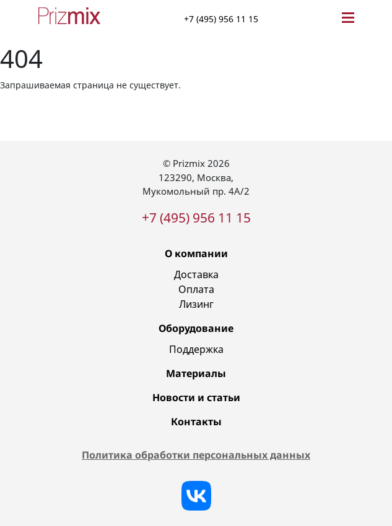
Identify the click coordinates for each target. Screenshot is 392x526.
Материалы (196, 373)
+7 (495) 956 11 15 (221, 19)
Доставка (196, 274)
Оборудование (196, 328)
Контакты (196, 421)
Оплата (196, 289)
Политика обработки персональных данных (196, 455)
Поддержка (196, 349)
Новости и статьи (196, 397)
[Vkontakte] (196, 496)
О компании (196, 253)
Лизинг (196, 304)
